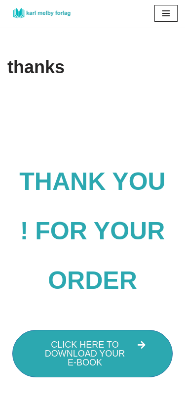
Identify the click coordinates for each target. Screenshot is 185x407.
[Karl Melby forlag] (39, 13)
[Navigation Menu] (166, 13)
